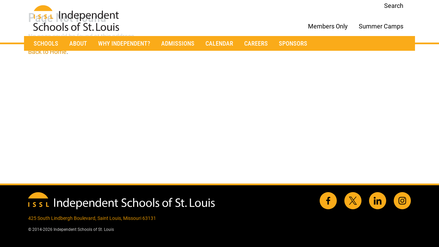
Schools (46, 43)
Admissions (177, 43)
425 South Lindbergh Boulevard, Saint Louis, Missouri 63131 (92, 218)
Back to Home (47, 51)
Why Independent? (124, 43)
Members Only (328, 26)
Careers (256, 43)
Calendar (219, 43)
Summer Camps (381, 26)
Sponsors (293, 43)
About (78, 43)
